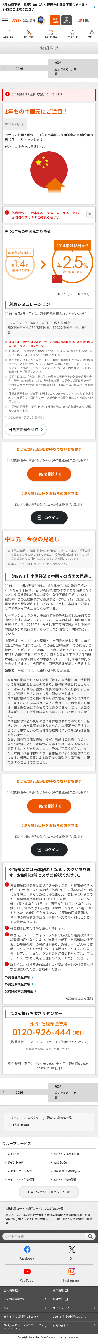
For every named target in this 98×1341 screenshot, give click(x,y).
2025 (58, 62)
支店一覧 (58, 1208)
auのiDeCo (60, 1162)
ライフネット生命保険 (21, 1180)
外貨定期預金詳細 (23, 429)
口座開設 (55, 22)
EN (87, 20)
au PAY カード (16, 1154)
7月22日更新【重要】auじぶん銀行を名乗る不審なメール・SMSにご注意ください (45, 6)
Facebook (26, 1258)
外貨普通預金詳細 (17, 977)
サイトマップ (61, 1308)
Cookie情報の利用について (69, 1316)
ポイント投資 (15, 1162)
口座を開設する (49, 473)
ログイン (66, 22)
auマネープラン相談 (19, 1171)
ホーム (15, 1117)
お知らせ (33, 1117)
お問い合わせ (61, 1325)
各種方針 (60, 1299)
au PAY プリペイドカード (69, 1154)
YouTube (26, 1280)
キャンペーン (72, 36)
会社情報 (11, 1290)
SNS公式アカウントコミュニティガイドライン (24, 1327)
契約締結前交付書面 (19, 991)
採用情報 (60, 1290)
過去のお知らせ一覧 (67, 71)
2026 (19, 68)
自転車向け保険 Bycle (66, 1171)
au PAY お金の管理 (64, 1180)
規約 (6, 1308)
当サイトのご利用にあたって (21, 1316)
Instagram (71, 1280)
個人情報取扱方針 (14, 1299)
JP (80, 20)
